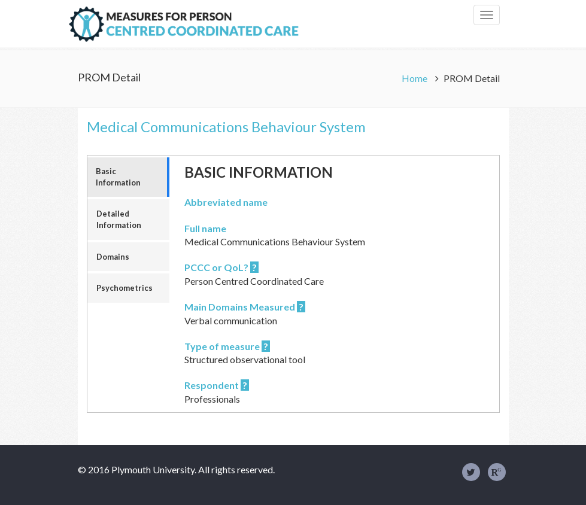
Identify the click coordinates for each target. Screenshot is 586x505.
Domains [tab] (112, 256)
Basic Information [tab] (118, 176)
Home (415, 78)
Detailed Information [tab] (118, 219)
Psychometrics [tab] (124, 288)
